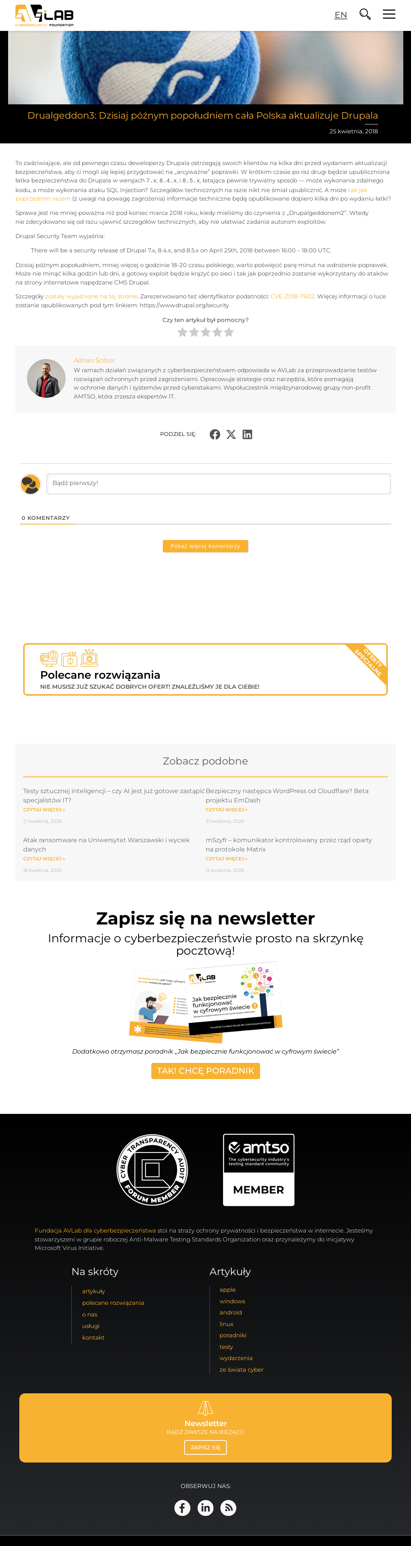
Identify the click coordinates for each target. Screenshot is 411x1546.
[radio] (183, 333)
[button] (215, 434)
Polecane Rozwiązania (113, 1302)
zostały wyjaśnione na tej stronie (91, 296)
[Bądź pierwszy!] (218, 483)
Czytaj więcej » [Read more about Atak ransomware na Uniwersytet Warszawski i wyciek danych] (44, 858)
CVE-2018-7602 (293, 296)
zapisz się (205, 1447)
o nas (89, 1314)
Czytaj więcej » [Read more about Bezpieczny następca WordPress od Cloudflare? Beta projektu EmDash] (227, 809)
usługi (91, 1326)
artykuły (93, 1291)
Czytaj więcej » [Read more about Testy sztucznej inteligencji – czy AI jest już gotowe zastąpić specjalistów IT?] (44, 809)
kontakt (93, 1337)
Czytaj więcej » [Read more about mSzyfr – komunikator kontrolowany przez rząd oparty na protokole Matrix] (227, 858)
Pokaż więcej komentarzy (205, 546)
